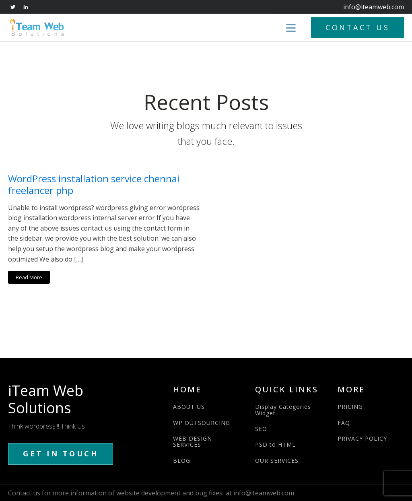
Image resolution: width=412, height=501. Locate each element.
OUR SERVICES (277, 461)
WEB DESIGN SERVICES (192, 441)
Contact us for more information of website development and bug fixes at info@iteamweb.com (151, 493)
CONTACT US (357, 27)
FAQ (344, 423)
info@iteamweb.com (373, 6)
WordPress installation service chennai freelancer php (93, 184)
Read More (29, 277)
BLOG (181, 461)
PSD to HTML (275, 444)
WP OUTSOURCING (201, 423)
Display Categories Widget (283, 410)
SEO (261, 429)
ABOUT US (189, 407)
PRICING (350, 407)
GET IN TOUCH (60, 453)
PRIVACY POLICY (362, 438)
